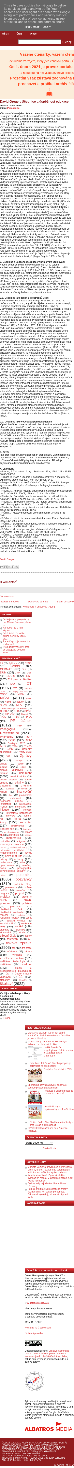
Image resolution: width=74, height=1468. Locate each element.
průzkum (27, 903)
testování (12, 939)
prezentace (11, 887)
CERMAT (6, 669)
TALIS (3, 746)
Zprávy (26, 756)
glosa (10, 795)
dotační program (8, 779)
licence (28, 835)
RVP (29, 736)
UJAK (10, 749)
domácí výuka (18, 776)
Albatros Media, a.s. (38, 1303)
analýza (19, 760)
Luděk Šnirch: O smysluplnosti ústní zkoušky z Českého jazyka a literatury (58, 1051)
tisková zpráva (19, 943)
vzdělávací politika (12, 958)
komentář (26, 822)
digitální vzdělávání (11, 770)
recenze (4, 915)
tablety (28, 935)
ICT (28, 683)
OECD (3, 711)
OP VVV (10, 714)
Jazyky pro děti (20, 692)
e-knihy (19, 782)
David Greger (7, 559)
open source (7, 865)
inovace (27, 809)
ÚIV (7, 974)
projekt (19, 893)
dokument (25, 773)
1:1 (1, 663)
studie (22, 932)
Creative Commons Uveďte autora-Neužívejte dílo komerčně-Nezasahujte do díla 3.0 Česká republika (47, 1353)
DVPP (18, 672)
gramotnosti (25, 795)
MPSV (21, 694)
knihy (3, 822)
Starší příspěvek (65, 601)
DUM (3, 672)
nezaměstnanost (8, 852)
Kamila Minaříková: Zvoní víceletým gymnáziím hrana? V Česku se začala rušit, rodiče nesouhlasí (50, 1178)
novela (28, 852)
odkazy (18, 859)
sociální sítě (6, 923)
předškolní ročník (11, 909)
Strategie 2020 (16, 743)
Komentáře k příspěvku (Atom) (39, 606)
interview (10, 815)
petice (3, 875)
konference (7, 828)
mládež (3, 847)
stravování (5, 932)
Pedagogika (13, 108)
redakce (21, 915)
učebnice (12, 951)
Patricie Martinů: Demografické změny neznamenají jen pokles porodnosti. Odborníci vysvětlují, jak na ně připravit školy (48, 1193)
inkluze (4, 809)
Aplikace (12, 663)
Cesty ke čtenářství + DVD (58, 1069)
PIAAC (3, 717)
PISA (29, 716)
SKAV (28, 740)
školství (6, 984)
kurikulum (14, 835)
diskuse (4, 773)
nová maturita (13, 856)
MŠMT (5, 33)
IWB (15, 688)
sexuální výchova (16, 921)
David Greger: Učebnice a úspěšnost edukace (34, 101)
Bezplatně (15, 666)
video (28, 951)
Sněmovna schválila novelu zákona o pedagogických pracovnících (47, 1086)
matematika (13, 837)
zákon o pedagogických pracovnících (16, 969)
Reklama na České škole (38, 1327)
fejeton (24, 788)
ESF (29, 675)
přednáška (15, 906)
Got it (47, 27)
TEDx (15, 746)
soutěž (19, 926)
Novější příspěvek (9, 601)
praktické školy (23, 884)
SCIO (11, 740)
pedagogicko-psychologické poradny (16, 869)
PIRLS (16, 717)
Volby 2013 (25, 752)
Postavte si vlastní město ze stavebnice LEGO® (58, 1092)
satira (29, 917)
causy (3, 766)
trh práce (27, 948)
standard (4, 929)
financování (24, 791)
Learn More (32, 27)
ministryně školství (12, 844)
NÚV (19, 705)
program (4, 893)
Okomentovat (7, 596)
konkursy (27, 829)
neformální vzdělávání (12, 850)
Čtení (19, 33)
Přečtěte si (9, 733)
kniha (17, 818)
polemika (24, 875)
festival (3, 792)
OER (16, 711)
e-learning (5, 785)
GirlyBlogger (14, 1460)
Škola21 (23, 980)
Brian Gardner (21, 1458)
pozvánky (24, 879)
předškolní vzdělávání (12, 912)
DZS (29, 672)
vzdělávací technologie (12, 961)
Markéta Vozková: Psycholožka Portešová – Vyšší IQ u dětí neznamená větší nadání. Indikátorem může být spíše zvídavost (51, 1170)
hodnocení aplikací (11, 801)
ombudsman (6, 862)
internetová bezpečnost (19, 813)
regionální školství (9, 917)
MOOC (3, 694)
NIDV (20, 701)
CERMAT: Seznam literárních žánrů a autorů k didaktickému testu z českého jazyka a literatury (49, 1035)
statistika (20, 929)
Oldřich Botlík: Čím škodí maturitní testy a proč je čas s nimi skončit (51, 1123)
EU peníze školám (20, 679)
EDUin (11, 675)
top (13, 948)
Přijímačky (6, 736)
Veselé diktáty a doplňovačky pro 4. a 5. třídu (59, 1108)
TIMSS (28, 746)
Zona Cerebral (57, 1458)
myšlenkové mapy (18, 847)
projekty (5, 896)
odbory (3, 859)
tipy (30, 939)
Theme (5, 1458)
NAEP (29, 698)
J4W (39, 1460)
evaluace (10, 788)
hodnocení (15, 798)
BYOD (28, 663)
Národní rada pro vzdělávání (13, 708)
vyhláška (17, 954)
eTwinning (26, 785)
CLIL (24, 669)
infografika (5, 804)
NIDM (8, 702)
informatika (20, 806)
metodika (5, 841)
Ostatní (24, 714)
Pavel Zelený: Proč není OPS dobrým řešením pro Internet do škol (47, 1043)
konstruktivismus (12, 832)
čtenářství (5, 980)
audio (20, 763)
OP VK (28, 711)
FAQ (12, 683)
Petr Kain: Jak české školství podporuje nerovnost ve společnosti (50, 1064)
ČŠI (21, 976)
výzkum (27, 964)
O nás (33, 33)
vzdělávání (5, 964)
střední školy (8, 935)
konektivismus (17, 826)
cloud (23, 767)
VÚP (9, 756)
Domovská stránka (38, 601)
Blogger (59, 1465)
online (22, 862)
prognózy (20, 890)
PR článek (21, 721)
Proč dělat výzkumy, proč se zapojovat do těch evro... (16, 650)
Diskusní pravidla (34, 1333)
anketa (3, 763)
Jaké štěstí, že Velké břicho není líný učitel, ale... (14, 636)
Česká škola (49, 1148)
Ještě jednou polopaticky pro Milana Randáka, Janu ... (17, 622)
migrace (21, 841)
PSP (19, 725)
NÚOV (3, 705)
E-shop (6, 1018)
